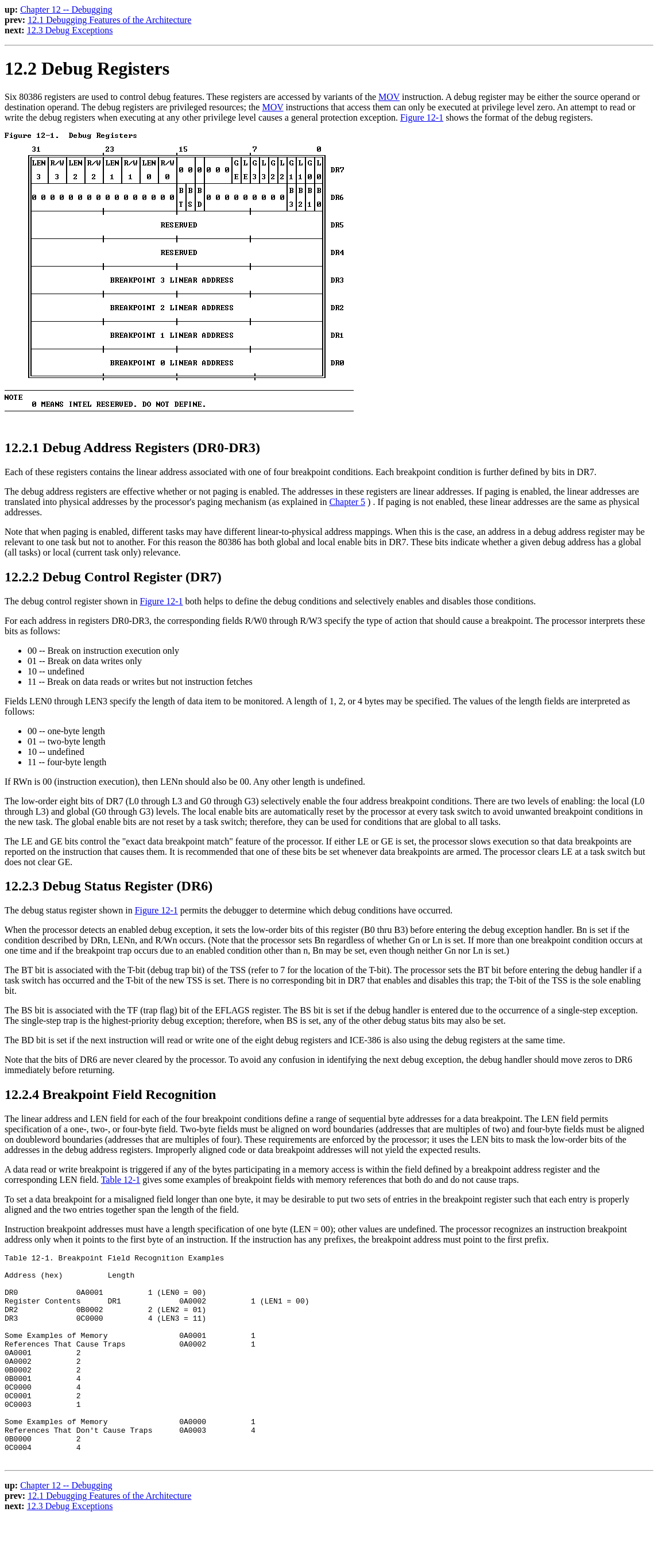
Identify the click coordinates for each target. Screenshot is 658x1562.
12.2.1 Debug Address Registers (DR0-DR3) (132, 447)
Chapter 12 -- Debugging (66, 9)
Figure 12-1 (421, 117)
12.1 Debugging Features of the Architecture (109, 20)
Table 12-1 (121, 1180)
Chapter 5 (347, 502)
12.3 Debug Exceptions (70, 30)
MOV (389, 97)
